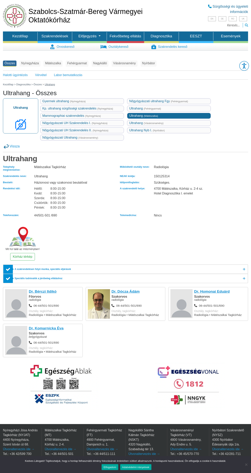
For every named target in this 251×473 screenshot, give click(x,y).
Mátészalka (53, 63)
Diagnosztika (161, 36)
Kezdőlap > (9, 84)
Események (231, 36)
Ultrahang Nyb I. (147, 130)
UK (243, 19)
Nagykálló (100, 63)
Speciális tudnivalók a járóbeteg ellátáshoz (38, 278)
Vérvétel (41, 75)
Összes (10, 63)
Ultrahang (145, 108)
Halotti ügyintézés (15, 75)
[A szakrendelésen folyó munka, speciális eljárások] (125, 269)
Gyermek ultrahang (64, 101)
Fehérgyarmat (77, 63)
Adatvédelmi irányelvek (135, 467)
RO (232, 19)
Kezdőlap (20, 36)
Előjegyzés (88, 36)
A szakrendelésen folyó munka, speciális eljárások (43, 269)
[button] (244, 66)
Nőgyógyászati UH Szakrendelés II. (75, 130)
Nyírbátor (148, 63)
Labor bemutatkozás (68, 75)
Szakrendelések (54, 36)
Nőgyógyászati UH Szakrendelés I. (74, 123)
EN (212, 19)
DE (222, 19)
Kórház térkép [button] (22, 256)
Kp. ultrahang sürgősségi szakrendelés (77, 108)
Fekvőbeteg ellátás (125, 36)
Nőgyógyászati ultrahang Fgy (158, 101)
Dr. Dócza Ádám (125, 291)
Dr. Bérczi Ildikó (43, 291)
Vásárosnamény (124, 63)
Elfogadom (110, 467)
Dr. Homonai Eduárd (212, 291)
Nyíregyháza (30, 63)
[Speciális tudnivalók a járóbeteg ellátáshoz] (125, 278)
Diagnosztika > (24, 84)
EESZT (196, 36)
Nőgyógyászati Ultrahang (70, 137)
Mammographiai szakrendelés (71, 115)
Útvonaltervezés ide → (19, 449)
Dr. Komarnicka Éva (46, 328)
